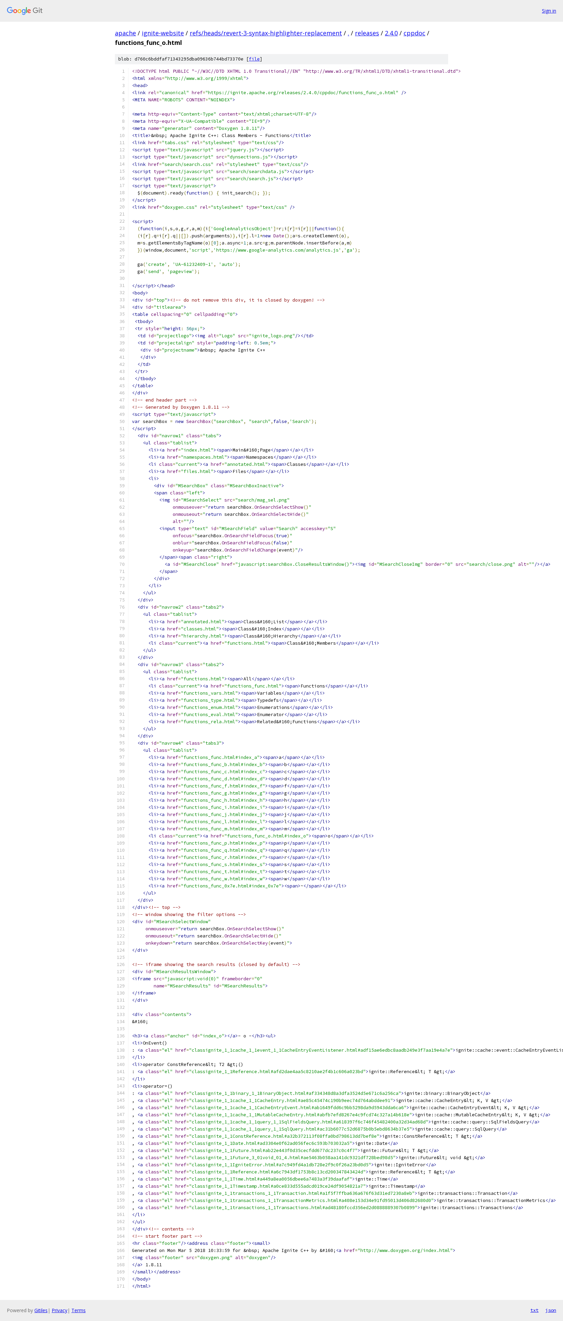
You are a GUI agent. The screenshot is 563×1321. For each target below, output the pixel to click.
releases (367, 33)
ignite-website (163, 33)
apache (125, 33)
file (254, 59)
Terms (78, 1310)
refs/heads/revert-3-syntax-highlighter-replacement (266, 33)
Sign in (549, 10)
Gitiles (41, 1310)
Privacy (59, 1310)
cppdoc (414, 33)
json (550, 1310)
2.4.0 (391, 33)
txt (534, 1310)
